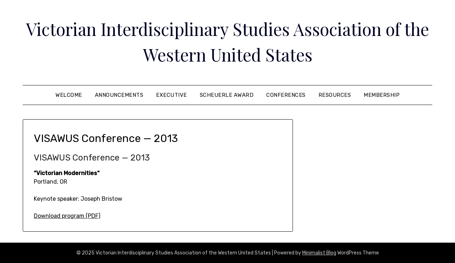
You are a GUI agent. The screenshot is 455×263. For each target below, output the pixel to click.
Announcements (119, 95)
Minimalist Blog (319, 253)
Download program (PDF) (67, 215)
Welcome (68, 95)
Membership (382, 95)
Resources (334, 95)
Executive (171, 95)
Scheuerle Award (227, 95)
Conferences (286, 95)
